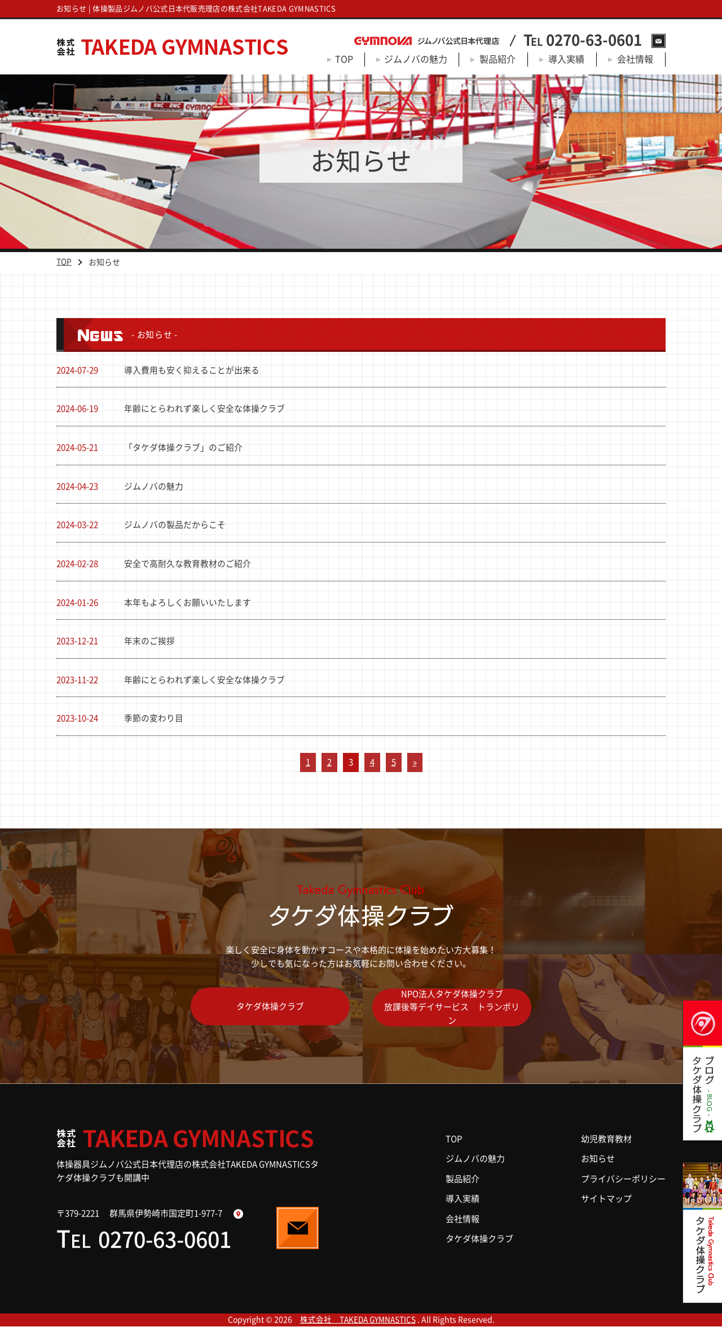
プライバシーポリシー (623, 1179)
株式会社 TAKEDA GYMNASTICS (357, 1320)
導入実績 (566, 59)
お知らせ (598, 1159)
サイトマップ (606, 1199)
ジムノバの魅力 (415, 59)
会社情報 (635, 59)
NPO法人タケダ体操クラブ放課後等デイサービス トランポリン (453, 1009)
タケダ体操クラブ (269, 1008)
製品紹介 (497, 59)
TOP (344, 59)
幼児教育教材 (606, 1139)
